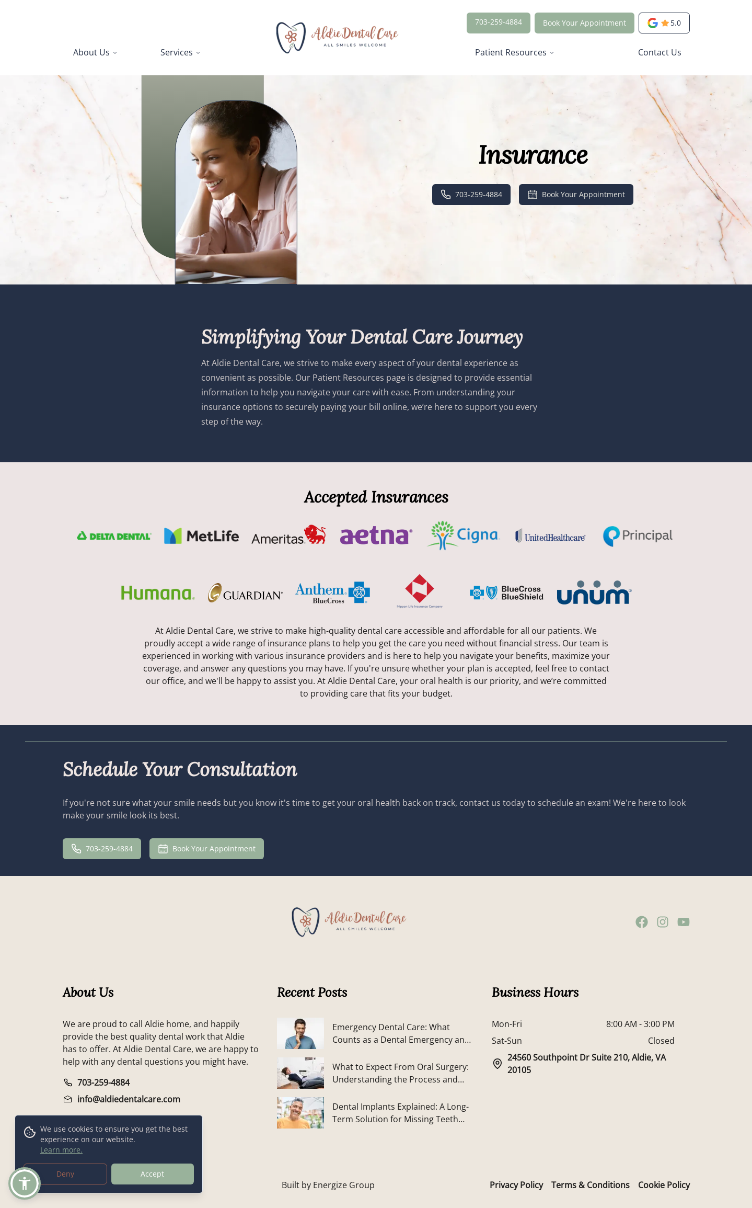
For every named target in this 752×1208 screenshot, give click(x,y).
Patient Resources (515, 52)
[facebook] (641, 922)
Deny (65, 1174)
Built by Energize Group (328, 1185)
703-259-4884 (498, 22)
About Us (95, 52)
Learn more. (61, 1150)
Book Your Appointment (584, 23)
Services (180, 52)
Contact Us (659, 52)
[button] (24, 1183)
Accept (152, 1174)
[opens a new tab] (664, 23)
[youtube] (683, 922)
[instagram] (662, 922)
